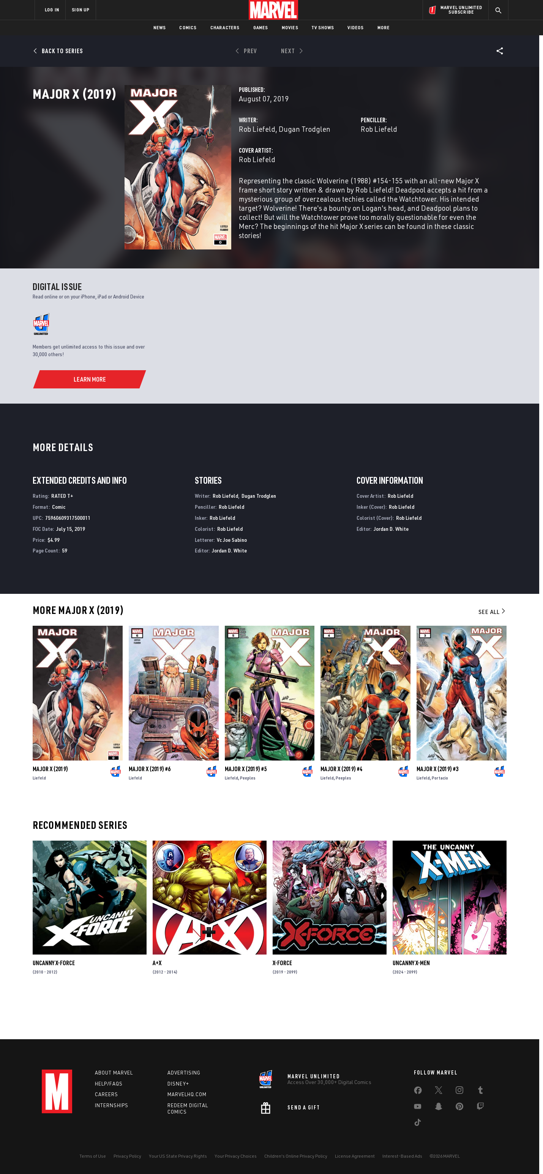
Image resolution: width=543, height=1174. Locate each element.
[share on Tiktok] (417, 1124)
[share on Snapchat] (438, 1108)
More (383, 27)
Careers (106, 1095)
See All (492, 652)
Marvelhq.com (187, 1095)
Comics (187, 27)
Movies (290, 27)
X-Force (282, 1003)
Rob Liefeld (193, 162)
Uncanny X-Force (54, 1003)
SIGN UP (80, 10)
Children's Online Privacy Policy (295, 1156)
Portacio (440, 818)
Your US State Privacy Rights (178, 1156)
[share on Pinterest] (459, 1108)
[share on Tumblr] (480, 1091)
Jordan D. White (229, 590)
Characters (225, 27)
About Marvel (114, 1073)
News (159, 27)
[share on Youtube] (417, 1108)
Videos (355, 27)
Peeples (248, 818)
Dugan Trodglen (240, 162)
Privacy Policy (127, 1156)
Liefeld (39, 818)
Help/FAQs (109, 1084)
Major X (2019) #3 (437, 809)
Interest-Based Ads (402, 1156)
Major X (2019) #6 (149, 809)
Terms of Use (92, 1156)
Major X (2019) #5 (246, 809)
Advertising (183, 1073)
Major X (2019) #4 (341, 809)
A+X (157, 1003)
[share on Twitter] (438, 1091)
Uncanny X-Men (411, 1003)
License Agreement (355, 1156)
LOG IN (52, 10)
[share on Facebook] (418, 1092)
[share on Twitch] (480, 1108)
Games (260, 27)
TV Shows (323, 27)
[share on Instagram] (459, 1091)
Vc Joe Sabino (232, 579)
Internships (111, 1106)
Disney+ (178, 1084)
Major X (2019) (50, 809)
